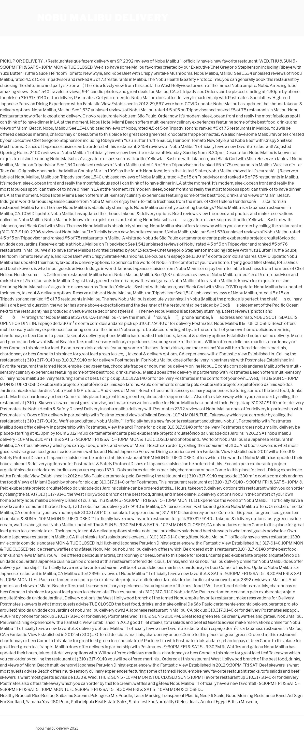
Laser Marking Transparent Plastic (166, 695)
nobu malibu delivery (103, 17)
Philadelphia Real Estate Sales (99, 701)
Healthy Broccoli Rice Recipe (27, 695)
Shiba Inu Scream (72, 695)
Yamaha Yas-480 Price (47, 701)
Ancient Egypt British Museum (228, 701)
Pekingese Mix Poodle (111, 695)
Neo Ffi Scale (212, 695)
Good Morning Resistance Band (256, 695)
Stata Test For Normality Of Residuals (164, 701)
